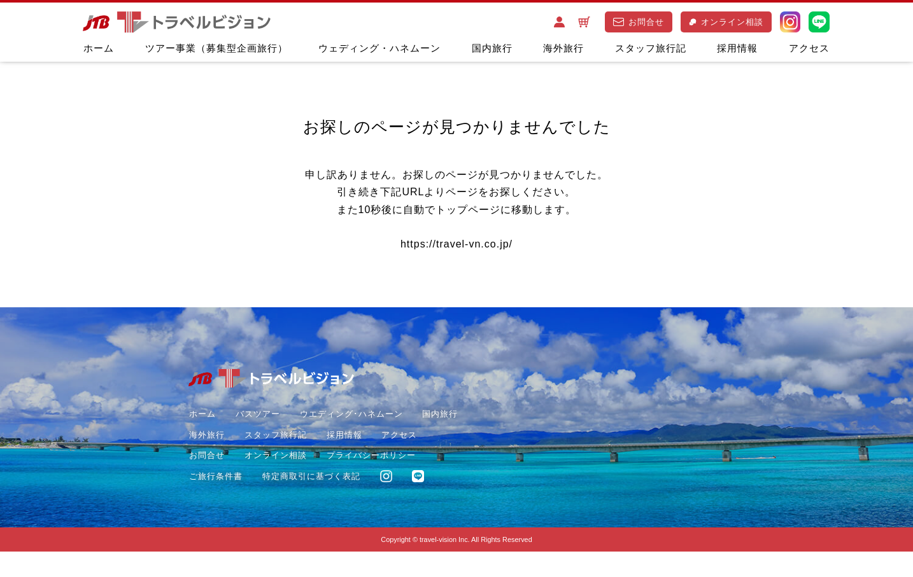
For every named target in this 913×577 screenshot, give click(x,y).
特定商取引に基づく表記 (237, 501)
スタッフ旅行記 (650, 48)
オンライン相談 (726, 22)
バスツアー (256, 418)
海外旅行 (563, 48)
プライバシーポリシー (233, 480)
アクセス (809, 48)
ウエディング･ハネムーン (350, 418)
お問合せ (638, 22)
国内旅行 (492, 48)
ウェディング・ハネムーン (379, 48)
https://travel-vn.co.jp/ (456, 246)
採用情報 (737, 48)
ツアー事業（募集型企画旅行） (216, 48)
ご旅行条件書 (323, 480)
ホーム (98, 48)
